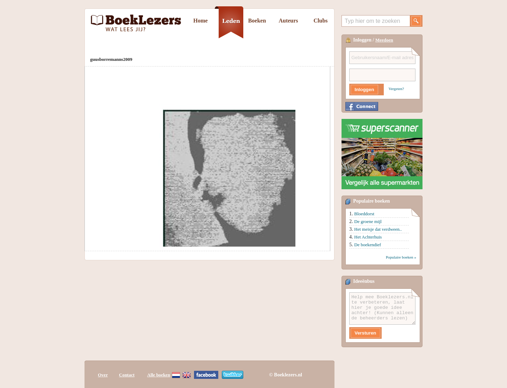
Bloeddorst (364, 213)
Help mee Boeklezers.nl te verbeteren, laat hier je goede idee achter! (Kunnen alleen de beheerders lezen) (382, 308)
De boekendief (367, 244)
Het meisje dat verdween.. (378, 229)
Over (103, 374)
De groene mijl (368, 221)
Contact (126, 374)
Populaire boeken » (401, 257)
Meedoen (384, 40)
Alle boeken (158, 374)
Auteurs (288, 21)
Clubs (320, 21)
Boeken (257, 21)
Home (200, 21)
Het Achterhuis (368, 237)
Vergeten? (396, 89)
